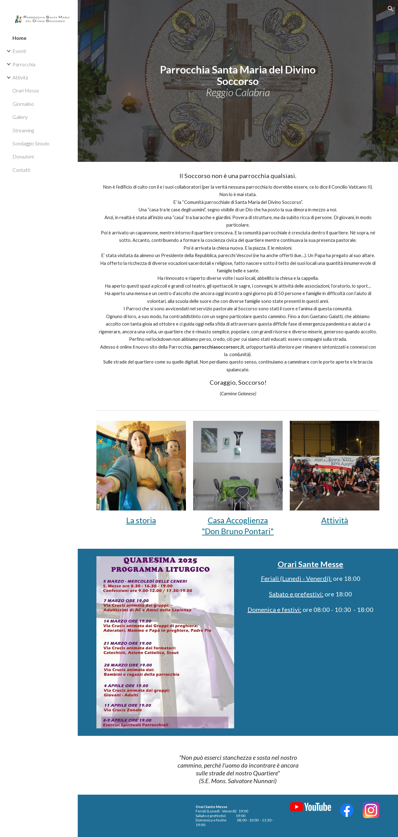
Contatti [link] (21, 170)
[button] (390, 8)
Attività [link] (20, 77)
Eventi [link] (19, 51)
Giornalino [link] (23, 104)
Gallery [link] (20, 117)
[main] (238, 81)
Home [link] (19, 38)
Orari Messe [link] (25, 90)
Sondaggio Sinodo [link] (30, 143)
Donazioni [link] (23, 156)
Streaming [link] (23, 130)
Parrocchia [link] (23, 64)
